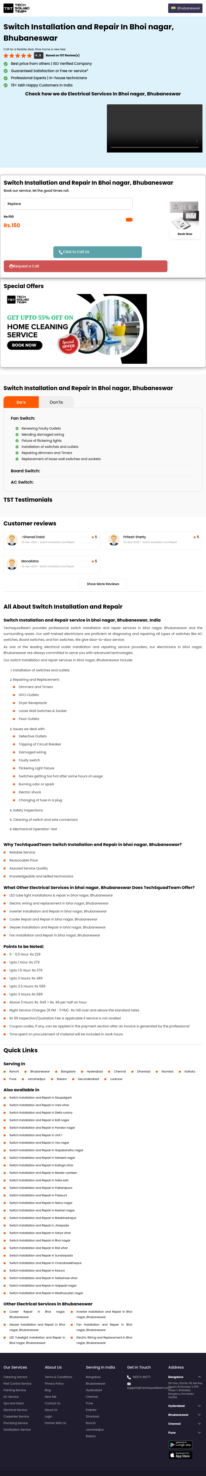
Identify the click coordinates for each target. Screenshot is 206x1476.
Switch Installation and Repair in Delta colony (41, 1098)
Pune (12, 1065)
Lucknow (116, 1065)
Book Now (185, 234)
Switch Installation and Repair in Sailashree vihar (43, 1264)
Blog (48, 1376)
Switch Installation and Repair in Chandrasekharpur (45, 1249)
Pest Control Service (17, 1369)
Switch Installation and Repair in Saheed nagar (42, 1144)
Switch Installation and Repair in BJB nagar (39, 1106)
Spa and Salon (14, 1389)
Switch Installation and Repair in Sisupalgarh (40, 1083)
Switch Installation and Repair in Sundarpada (41, 1241)
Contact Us (52, 1389)
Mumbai (167, 1057)
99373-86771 (141, 1363)
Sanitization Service (17, 1415)
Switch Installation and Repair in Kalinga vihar (41, 1151)
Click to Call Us (79, 251)
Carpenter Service (16, 1402)
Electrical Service (15, 1396)
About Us (51, 1396)
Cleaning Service (15, 1363)
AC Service (11, 1383)
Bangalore (68, 1057)
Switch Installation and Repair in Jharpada (39, 1211)
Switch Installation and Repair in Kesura (37, 1256)
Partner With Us (55, 1409)
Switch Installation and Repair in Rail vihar (38, 1234)
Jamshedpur (37, 1065)
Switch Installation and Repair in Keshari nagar (42, 1196)
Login (48, 1402)
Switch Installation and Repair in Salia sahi (39, 1166)
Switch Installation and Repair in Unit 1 (35, 1121)
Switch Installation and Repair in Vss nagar (39, 1129)
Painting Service (15, 1376)
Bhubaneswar (40, 1057)
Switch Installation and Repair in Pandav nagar (42, 1114)
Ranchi (14, 1057)
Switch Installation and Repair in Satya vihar (40, 1219)
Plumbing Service (16, 1409)
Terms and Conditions (184, 1463)
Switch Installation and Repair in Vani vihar (39, 1091)
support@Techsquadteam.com (149, 1374)
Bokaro (61, 1065)
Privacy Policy (54, 1369)
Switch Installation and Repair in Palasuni (38, 1181)
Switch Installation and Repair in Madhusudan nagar (46, 1279)
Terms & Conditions (58, 1363)
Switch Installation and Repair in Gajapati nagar (43, 1271)
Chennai (120, 1057)
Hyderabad (95, 1057)
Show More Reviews (103, 570)
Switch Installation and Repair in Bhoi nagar (39, 1226)
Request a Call (142, 252)
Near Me (50, 1383)
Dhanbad (143, 1057)
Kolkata (190, 1057)
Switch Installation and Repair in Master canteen (43, 1159)
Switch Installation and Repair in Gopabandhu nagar (46, 1136)
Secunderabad (88, 1065)
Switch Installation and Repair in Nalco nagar (40, 1189)
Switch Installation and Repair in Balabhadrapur (43, 1204)
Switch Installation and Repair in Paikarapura (40, 1174)
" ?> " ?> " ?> (68, 204)
